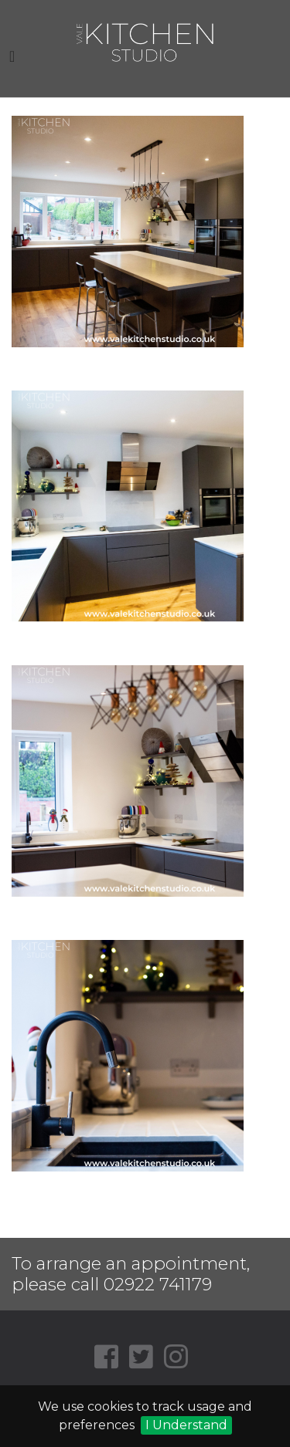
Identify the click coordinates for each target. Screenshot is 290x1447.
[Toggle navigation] (12, 56)
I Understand (186, 1425)
